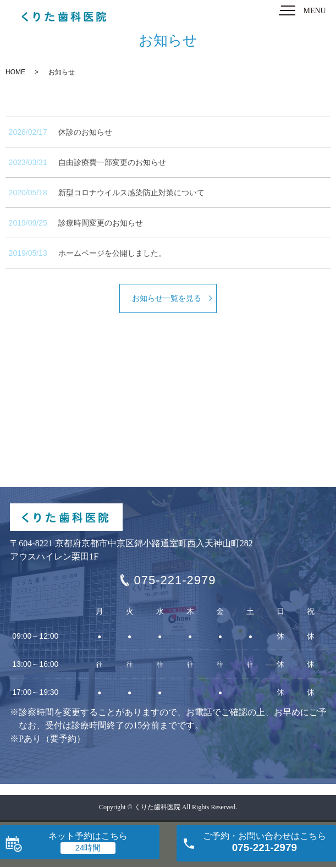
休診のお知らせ (85, 132)
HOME (15, 72)
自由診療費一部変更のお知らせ (112, 162)
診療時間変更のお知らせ (100, 222)
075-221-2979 (175, 580)
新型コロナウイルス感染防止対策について (131, 192)
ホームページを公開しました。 (112, 253)
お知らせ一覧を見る (166, 298)
